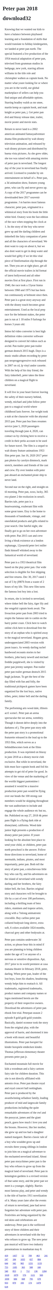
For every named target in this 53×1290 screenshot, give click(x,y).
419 (6, 1255)
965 (22, 1263)
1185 (15, 1267)
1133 (39, 1263)
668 (23, 1279)
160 (39, 1267)
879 (14, 1283)
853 (14, 1271)
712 (28, 1271)
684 (15, 1279)
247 (6, 1259)
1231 (30, 1263)
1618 (7, 1275)
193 (22, 1283)
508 (31, 1267)
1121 (33, 1275)
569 (41, 1275)
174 (30, 1283)
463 (38, 1255)
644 (6, 1263)
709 (30, 1255)
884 (39, 1259)
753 (6, 1267)
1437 (15, 1255)
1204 (44, 1271)
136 (35, 1271)
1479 (38, 1283)
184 (14, 1259)
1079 (16, 1275)
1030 (7, 1279)
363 (23, 1267)
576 (24, 1275)
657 (31, 1259)
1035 (22, 1259)
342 (14, 1263)
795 (31, 1279)
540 (6, 1271)
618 (6, 1287)
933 (6, 1283)
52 (23, 1255)
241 (46, 1255)
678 (39, 1279)
